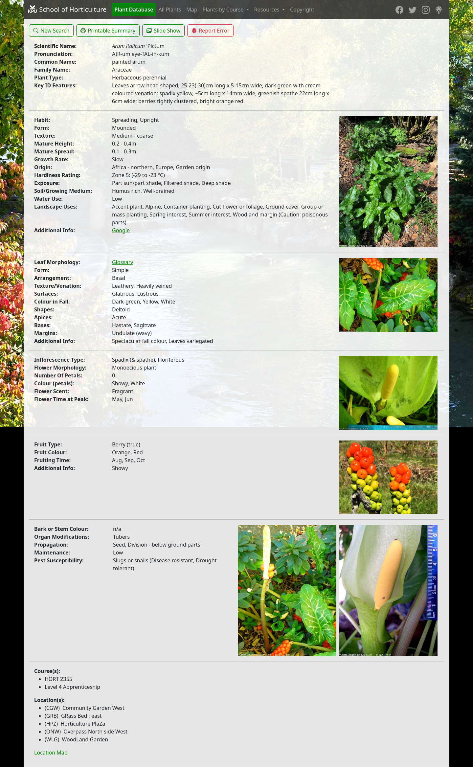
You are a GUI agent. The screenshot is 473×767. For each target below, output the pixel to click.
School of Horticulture (67, 9)
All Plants (169, 9)
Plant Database (133, 9)
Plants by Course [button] (224, 9)
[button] (51, 30)
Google (121, 230)
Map (191, 9)
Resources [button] (267, 9)
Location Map (51, 752)
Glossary (122, 262)
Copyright (302, 9)
